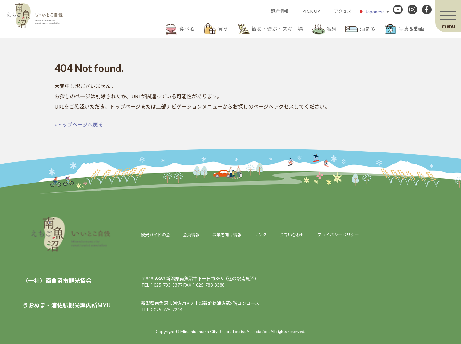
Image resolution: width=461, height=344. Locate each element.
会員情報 (191, 234)
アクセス (343, 11)
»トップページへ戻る (78, 124)
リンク (260, 234)
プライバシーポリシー (338, 234)
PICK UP (311, 11)
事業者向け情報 (226, 234)
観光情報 (279, 11)
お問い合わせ (291, 234)
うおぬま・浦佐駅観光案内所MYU (66, 305)
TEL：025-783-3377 (161, 285)
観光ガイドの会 (155, 234)
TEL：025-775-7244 (161, 309)
